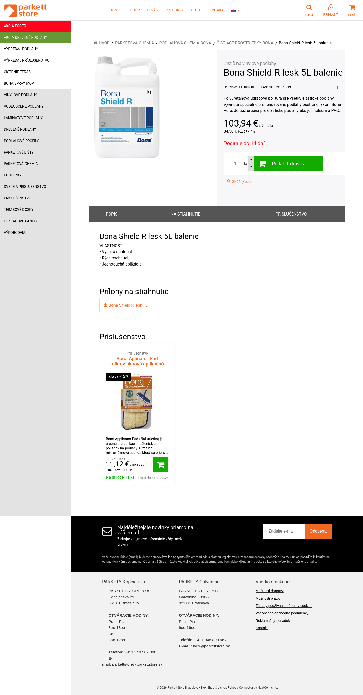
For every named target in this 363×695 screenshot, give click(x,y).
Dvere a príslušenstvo (25, 187)
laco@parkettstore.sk (211, 646)
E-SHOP (133, 10)
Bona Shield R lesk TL (128, 305)
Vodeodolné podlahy (24, 106)
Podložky (13, 175)
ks (245, 163)
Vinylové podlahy (20, 95)
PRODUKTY (174, 10)
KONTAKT (215, 10)
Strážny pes (238, 182)
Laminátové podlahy (23, 118)
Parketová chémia (21, 164)
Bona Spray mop (19, 83)
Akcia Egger (15, 26)
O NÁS (152, 10)
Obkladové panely (20, 221)
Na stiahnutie (185, 214)
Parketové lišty (19, 152)
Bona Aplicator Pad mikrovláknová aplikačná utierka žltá (137, 361)
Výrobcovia (15, 233)
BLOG (195, 10)
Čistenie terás (17, 72)
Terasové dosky (19, 210)
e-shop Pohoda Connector (235, 687)
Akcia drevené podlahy (25, 37)
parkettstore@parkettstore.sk (137, 664)
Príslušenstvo (17, 198)
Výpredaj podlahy (21, 49)
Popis (111, 214)
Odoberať (318, 531)
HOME (114, 10)
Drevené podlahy (20, 129)
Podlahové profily (21, 141)
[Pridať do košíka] (160, 464)
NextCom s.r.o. (268, 687)
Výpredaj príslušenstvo (26, 60)
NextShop (207, 687)
